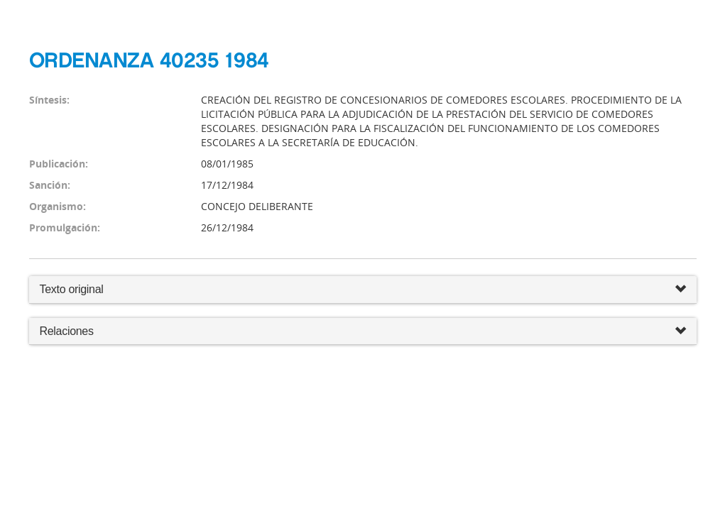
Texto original (72, 289)
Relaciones (363, 332)
